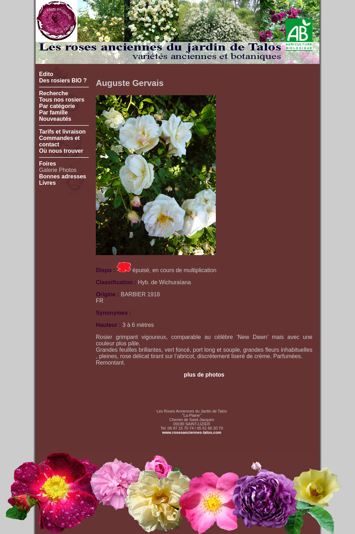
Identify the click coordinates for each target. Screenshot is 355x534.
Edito (46, 74)
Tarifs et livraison (62, 132)
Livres (47, 183)
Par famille (53, 112)
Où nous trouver (61, 151)
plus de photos (204, 375)
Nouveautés (55, 119)
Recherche (53, 93)
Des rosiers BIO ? (63, 80)
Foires (47, 164)
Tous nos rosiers (61, 100)
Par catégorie (57, 106)
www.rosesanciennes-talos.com (191, 432)
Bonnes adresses (62, 176)
